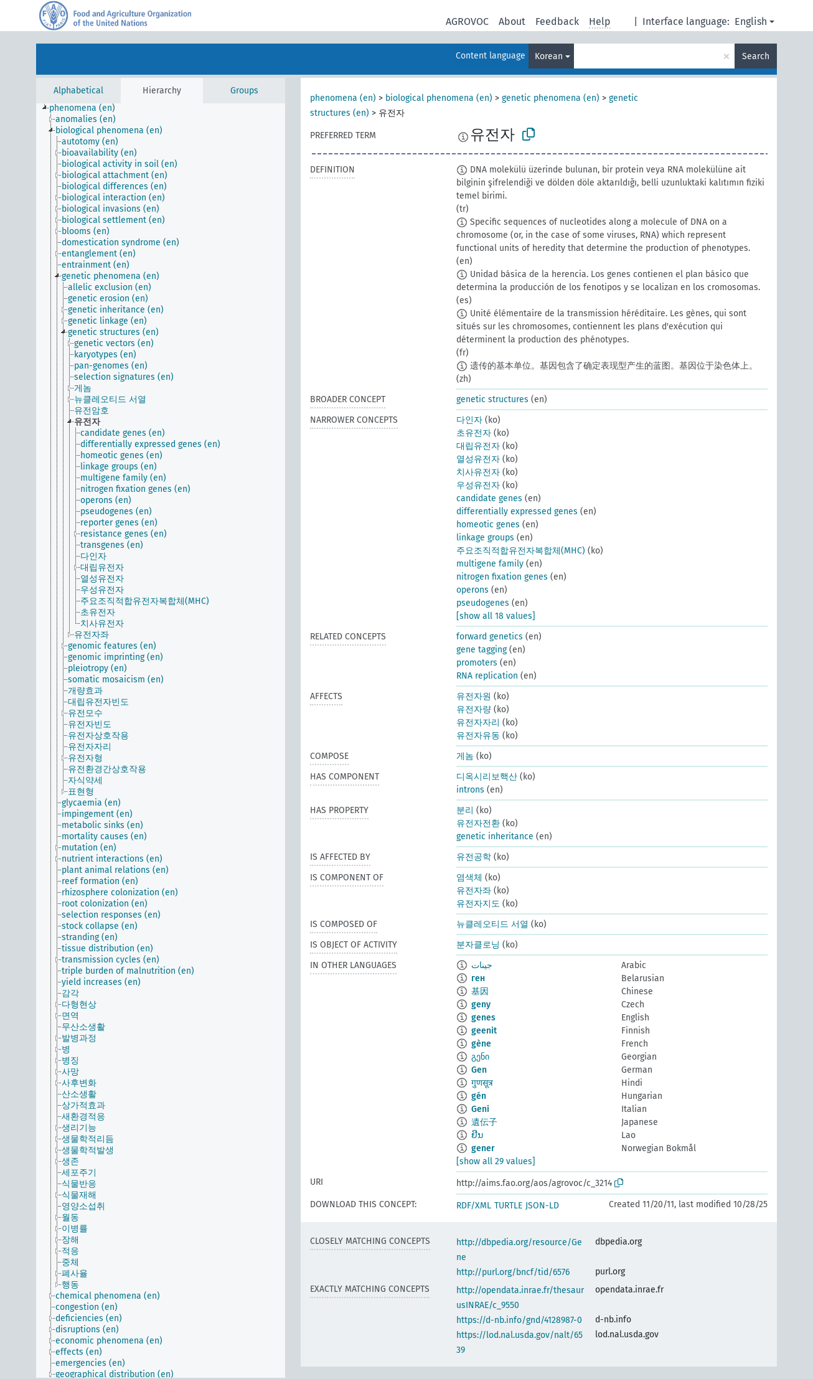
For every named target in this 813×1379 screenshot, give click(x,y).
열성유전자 (478, 459)
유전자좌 (473, 890)
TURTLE (508, 1205)
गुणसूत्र (482, 1083)
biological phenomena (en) (438, 98)
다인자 (469, 420)
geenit (484, 1030)
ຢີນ (477, 1135)
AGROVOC (467, 21)
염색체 (469, 877)
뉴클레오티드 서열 (492, 924)
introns (470, 789)
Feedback (557, 21)
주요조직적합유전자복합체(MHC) (520, 550)
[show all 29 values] (495, 1161)
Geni (480, 1109)
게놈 (465, 756)
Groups (244, 90)
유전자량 (473, 709)
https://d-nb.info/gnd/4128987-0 (519, 1320)
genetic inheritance (494, 836)
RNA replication (487, 676)
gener (483, 1148)
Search (755, 56)
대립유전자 (478, 446)
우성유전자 (478, 485)
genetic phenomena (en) (550, 98)
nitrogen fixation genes (502, 577)
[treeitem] (87, 108)
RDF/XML (473, 1205)
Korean (549, 56)
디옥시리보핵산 (486, 776)
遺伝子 (484, 1122)
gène (481, 1043)
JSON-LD (542, 1205)
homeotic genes (488, 524)
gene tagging (481, 649)
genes (483, 1017)
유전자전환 (478, 823)
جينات (481, 965)
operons (472, 590)
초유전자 (473, 433)
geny (481, 1004)
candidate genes (489, 498)
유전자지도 (478, 903)
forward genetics (489, 636)
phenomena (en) (343, 98)
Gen (479, 1070)
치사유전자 (478, 472)
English (751, 21)
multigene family (490, 563)
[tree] (160, 740)
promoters (476, 662)
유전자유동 (478, 735)
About (512, 21)
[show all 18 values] (495, 616)
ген (478, 978)
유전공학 (473, 857)
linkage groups (485, 537)
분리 (465, 810)
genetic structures (492, 399)
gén (478, 1096)
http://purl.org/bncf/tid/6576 (513, 1272)
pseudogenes (482, 603)
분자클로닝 (478, 944)
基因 (480, 991)
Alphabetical (78, 90)
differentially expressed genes (517, 511)
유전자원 (473, 696)
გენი (480, 1057)
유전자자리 (478, 722)
